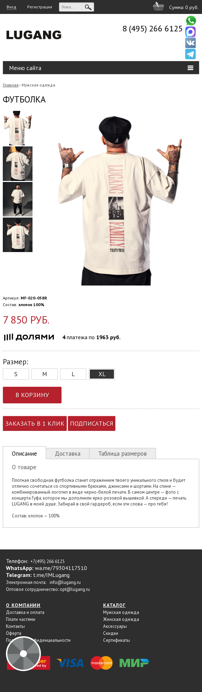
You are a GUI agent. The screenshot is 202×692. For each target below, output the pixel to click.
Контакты (15, 626)
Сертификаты (116, 640)
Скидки (110, 633)
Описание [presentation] (24, 453)
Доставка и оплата (25, 612)
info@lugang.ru (65, 582)
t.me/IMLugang (51, 574)
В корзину (32, 395)
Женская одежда (121, 619)
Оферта (13, 633)
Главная (11, 85)
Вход (11, 6)
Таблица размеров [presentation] (122, 453)
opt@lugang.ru (75, 589)
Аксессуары (115, 626)
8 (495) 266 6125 (152, 28)
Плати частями (20, 619)
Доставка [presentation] (67, 453)
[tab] (24, 452)
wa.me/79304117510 (61, 567)
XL (102, 374)
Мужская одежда (38, 85)
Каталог (114, 605)
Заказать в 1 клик (34, 423)
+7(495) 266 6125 (47, 561)
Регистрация (39, 6)
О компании (23, 605)
